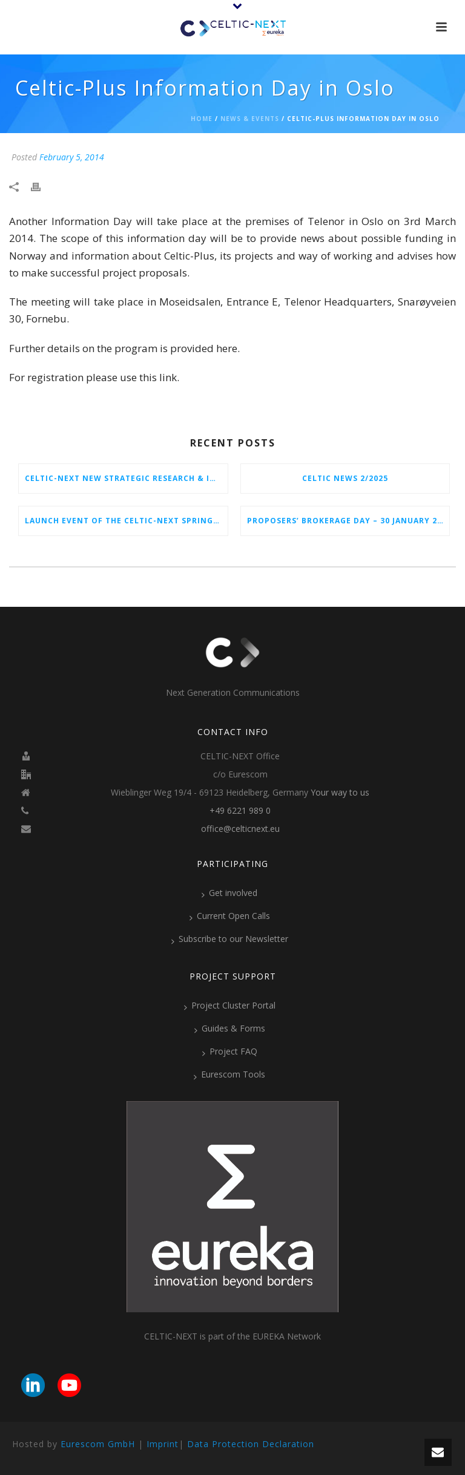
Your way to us (340, 792)
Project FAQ (229, 1051)
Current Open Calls (230, 916)
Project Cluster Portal (229, 1005)
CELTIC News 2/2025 (345, 478)
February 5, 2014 (71, 157)
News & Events (249, 118)
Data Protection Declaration (250, 1444)
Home (202, 118)
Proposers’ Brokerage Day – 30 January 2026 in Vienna (348, 520)
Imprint (163, 1444)
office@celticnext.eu (240, 828)
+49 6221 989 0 (240, 810)
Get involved (229, 893)
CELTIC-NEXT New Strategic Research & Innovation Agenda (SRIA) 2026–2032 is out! (126, 478)
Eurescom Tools (229, 1074)
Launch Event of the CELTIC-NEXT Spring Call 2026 (126, 520)
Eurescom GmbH (98, 1444)
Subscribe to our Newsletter (229, 939)
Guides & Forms (229, 1028)
